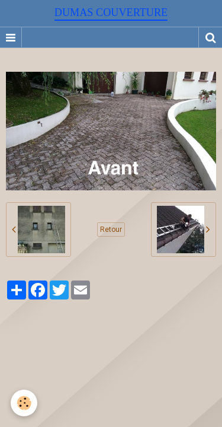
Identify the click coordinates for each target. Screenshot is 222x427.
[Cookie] (24, 403)
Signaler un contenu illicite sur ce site (112, 348)
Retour (111, 229)
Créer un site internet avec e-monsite (109, 331)
